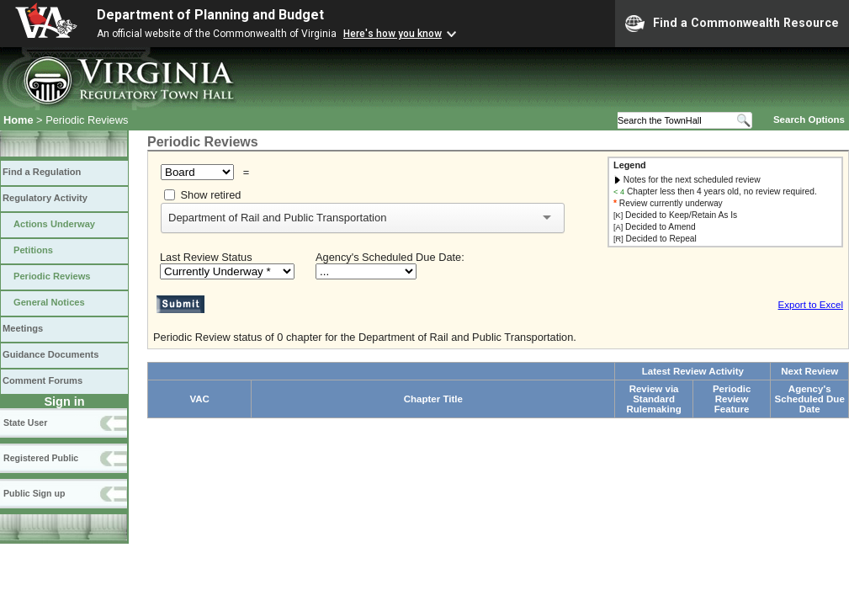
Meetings (23, 328)
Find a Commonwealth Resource (732, 23)
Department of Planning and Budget (210, 15)
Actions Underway (54, 224)
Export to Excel (810, 305)
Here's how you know (392, 34)
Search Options (809, 119)
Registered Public (40, 458)
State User (25, 422)
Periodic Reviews (52, 276)
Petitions (33, 250)
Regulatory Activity (45, 198)
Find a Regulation (42, 172)
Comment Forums (42, 380)
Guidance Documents (50, 354)
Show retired (211, 195)
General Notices (49, 302)
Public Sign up (34, 493)
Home (18, 120)
